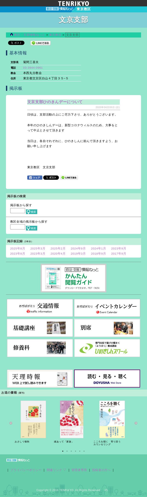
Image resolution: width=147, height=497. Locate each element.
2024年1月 (98, 248)
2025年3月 (38, 248)
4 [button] (75, 451)
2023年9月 (118, 248)
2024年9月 (78, 248)
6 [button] (84, 451)
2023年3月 (38, 253)
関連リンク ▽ (57, 470)
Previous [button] (11, 423)
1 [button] (63, 451)
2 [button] (67, 451)
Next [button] (136, 423)
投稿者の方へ (101, 470)
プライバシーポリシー (26, 470)
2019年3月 (78, 253)
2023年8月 (17, 253)
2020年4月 (58, 253)
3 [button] (71, 451)
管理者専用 (79, 470)
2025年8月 (17, 248)
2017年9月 (118, 253)
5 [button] (80, 451)
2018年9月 (98, 253)
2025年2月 (58, 248)
